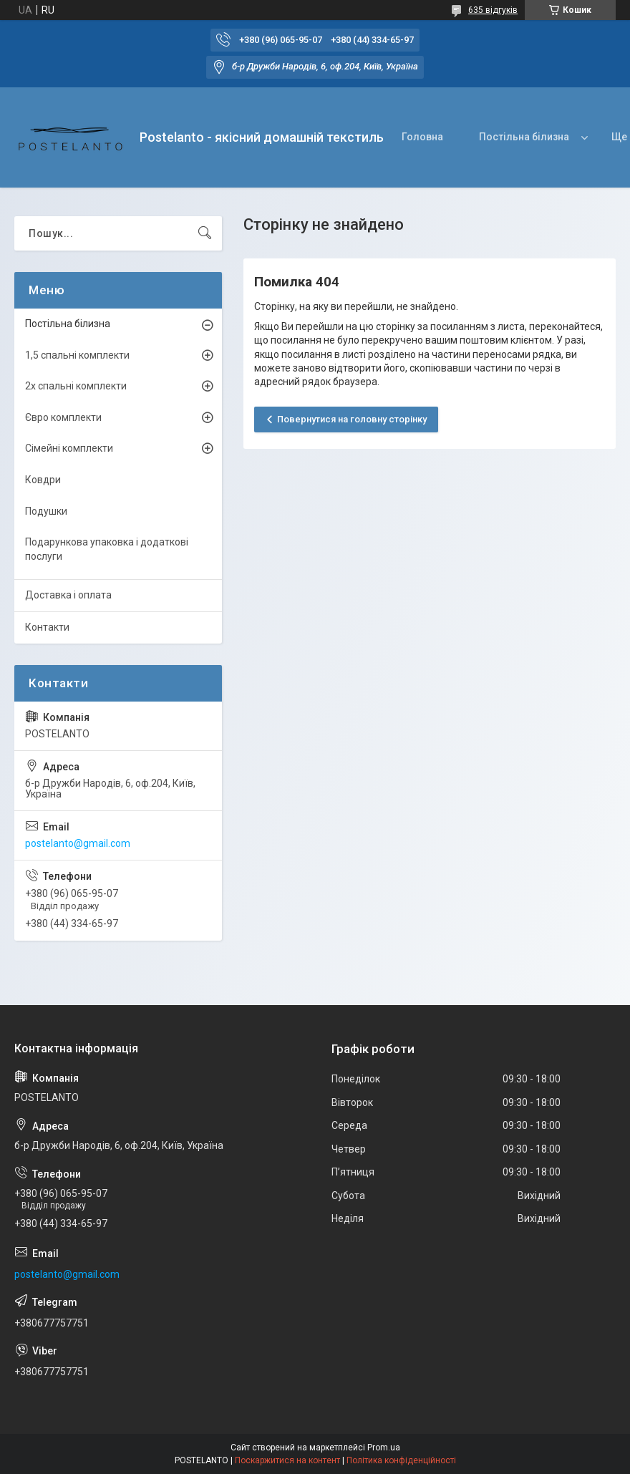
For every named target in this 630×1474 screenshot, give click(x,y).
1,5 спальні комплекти (77, 355)
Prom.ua (383, 1448)
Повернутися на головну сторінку (352, 419)
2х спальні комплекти (76, 386)
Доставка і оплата (68, 595)
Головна (422, 136)
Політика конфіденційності (401, 1460)
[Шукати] (205, 233)
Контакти (47, 627)
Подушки (46, 511)
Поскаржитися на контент (287, 1460)
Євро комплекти (63, 417)
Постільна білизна (524, 136)
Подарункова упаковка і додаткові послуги (106, 549)
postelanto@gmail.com (77, 843)
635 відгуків (493, 10)
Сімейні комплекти (69, 448)
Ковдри (43, 479)
